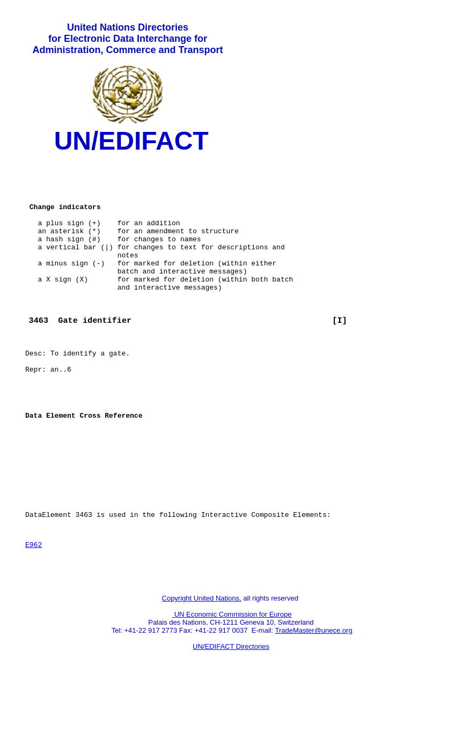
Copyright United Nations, (201, 667)
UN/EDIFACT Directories (231, 715)
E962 (33, 608)
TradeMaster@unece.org (313, 699)
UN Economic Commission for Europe (232, 683)
